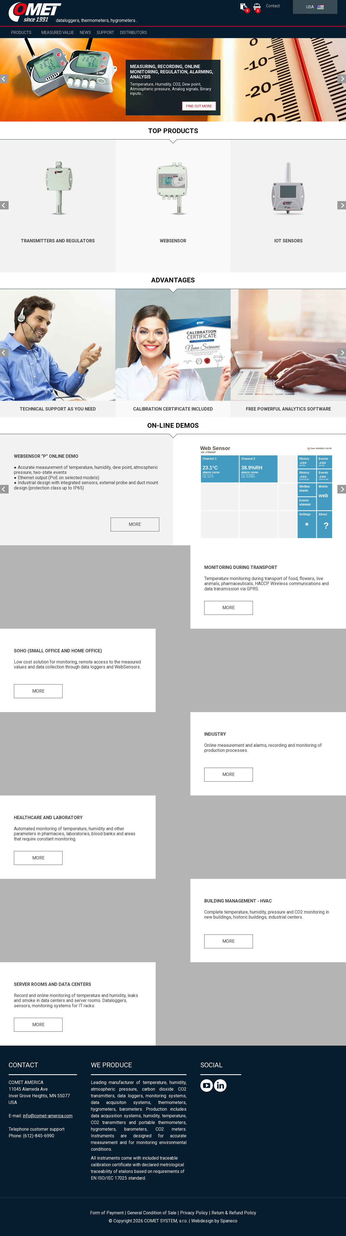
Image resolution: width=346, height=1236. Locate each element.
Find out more (199, 106)
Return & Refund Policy (233, 1212)
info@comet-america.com (48, 1115)
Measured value (57, 32)
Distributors (133, 32)
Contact (273, 6)
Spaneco (228, 1220)
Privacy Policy (194, 1212)
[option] (173, 79)
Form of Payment (107, 1212)
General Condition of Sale (151, 1212)
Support (105, 32)
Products (21, 32)
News (85, 32)
